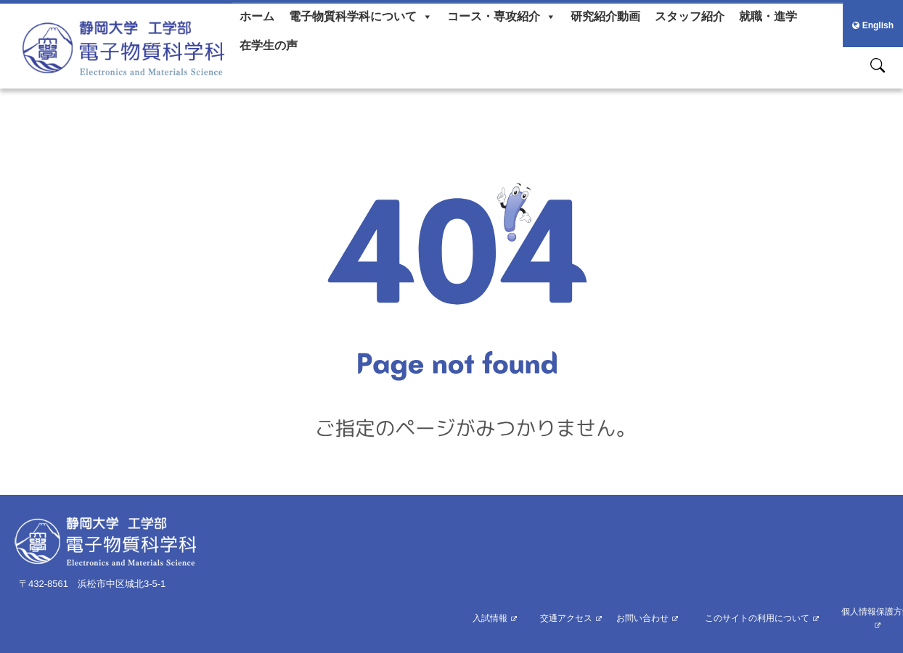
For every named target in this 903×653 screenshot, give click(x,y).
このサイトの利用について (757, 618)
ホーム (257, 16)
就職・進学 (768, 16)
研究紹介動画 (605, 16)
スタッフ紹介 (689, 16)
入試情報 (490, 618)
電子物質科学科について (361, 16)
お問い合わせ (642, 618)
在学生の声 (269, 45)
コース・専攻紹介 (501, 16)
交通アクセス (566, 618)
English (873, 25)
